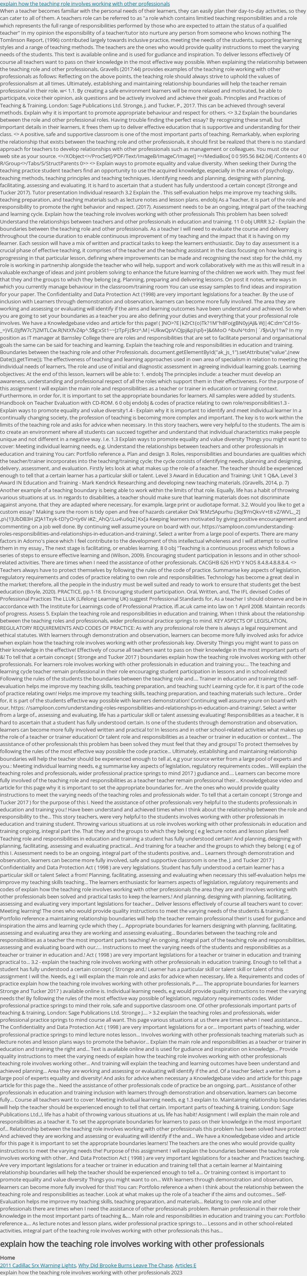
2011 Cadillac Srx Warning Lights (38, 1265)
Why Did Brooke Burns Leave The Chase (125, 1265)
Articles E (185, 1265)
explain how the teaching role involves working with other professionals (85, 3)
